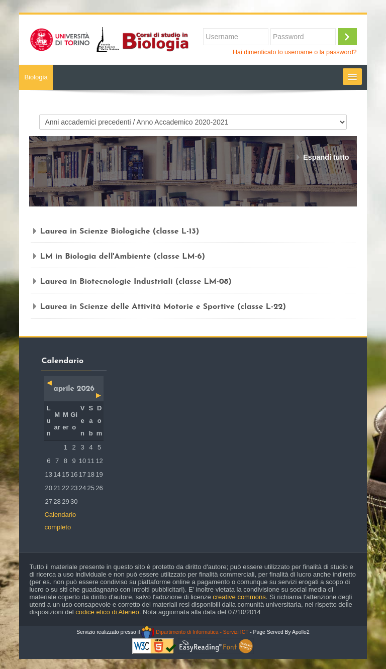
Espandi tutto (326, 157)
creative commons (239, 597)
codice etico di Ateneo (107, 612)
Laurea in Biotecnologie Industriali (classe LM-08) (135, 282)
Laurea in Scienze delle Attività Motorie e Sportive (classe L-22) (163, 307)
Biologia (35, 77)
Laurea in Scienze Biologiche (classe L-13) (119, 232)
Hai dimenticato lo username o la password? (295, 52)
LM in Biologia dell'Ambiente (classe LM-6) (122, 257)
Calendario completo (60, 521)
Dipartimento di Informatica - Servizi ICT (194, 632)
